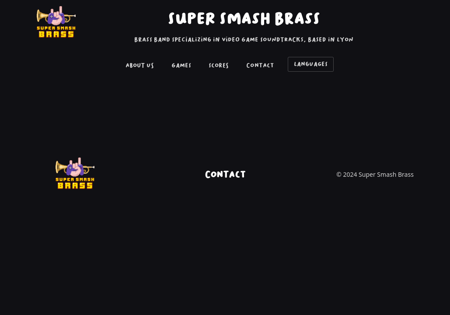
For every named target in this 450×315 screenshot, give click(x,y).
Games (181, 65)
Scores (219, 65)
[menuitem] (140, 66)
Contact (260, 65)
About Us (140, 65)
